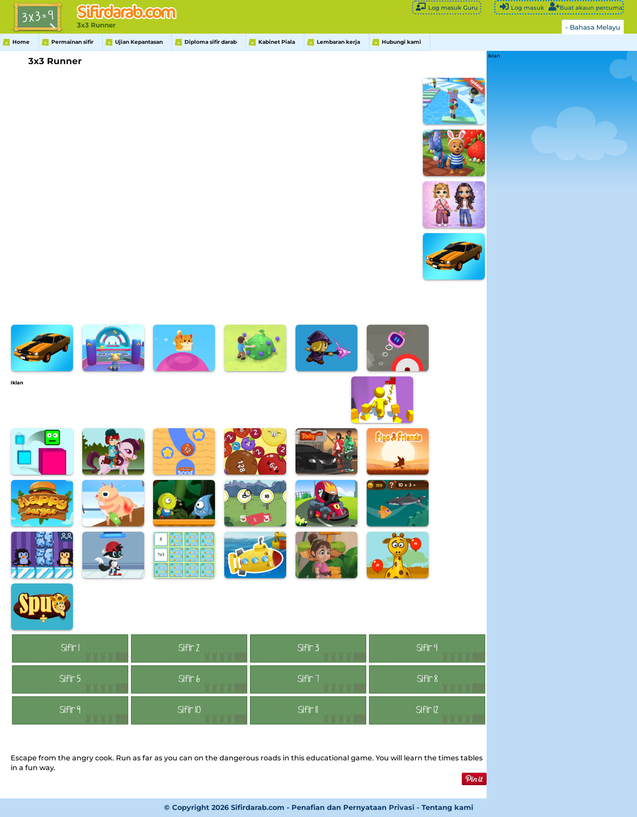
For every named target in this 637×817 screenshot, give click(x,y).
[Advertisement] (172, 405)
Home (21, 41)
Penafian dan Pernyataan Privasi (353, 807)
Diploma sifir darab (210, 41)
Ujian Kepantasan (139, 41)
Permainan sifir (72, 41)
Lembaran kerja (338, 41)
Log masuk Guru (446, 7)
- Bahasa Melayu (592, 27)
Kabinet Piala (276, 41)
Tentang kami (447, 807)
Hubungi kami (401, 41)
